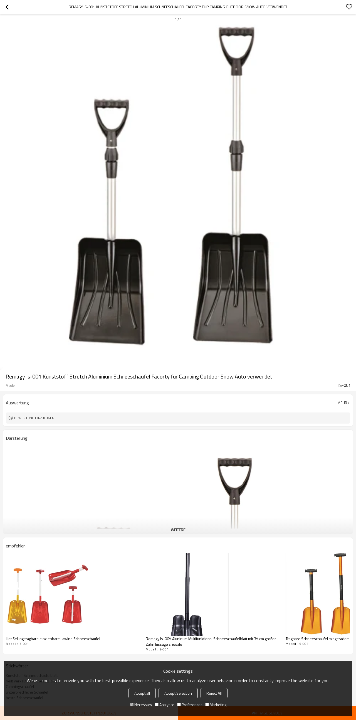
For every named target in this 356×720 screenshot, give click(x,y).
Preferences (189, 704)
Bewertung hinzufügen (34, 418)
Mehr (342, 403)
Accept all (142, 693)
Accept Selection (178, 693)
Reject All (214, 693)
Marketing (215, 704)
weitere (178, 530)
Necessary (141, 704)
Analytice (164, 704)
